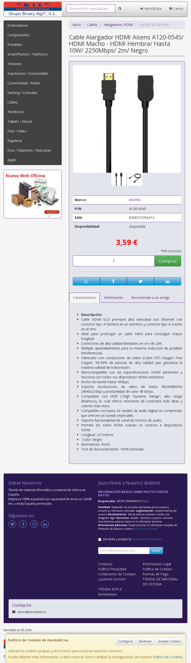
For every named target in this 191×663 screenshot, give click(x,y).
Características (84, 297)
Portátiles (14, 44)
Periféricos (15, 112)
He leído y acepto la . (133, 539)
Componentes (18, 35)
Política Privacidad (112, 569)
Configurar (125, 641)
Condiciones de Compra (116, 574)
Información (113, 297)
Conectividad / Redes (23, 83)
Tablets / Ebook (19, 121)
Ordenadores (17, 25)
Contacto (105, 564)
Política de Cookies (167, 657)
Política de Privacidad (145, 528)
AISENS (135, 199)
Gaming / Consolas (22, 92)
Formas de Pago (156, 574)
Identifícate (151, 8)
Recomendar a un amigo (150, 297)
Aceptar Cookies (169, 641)
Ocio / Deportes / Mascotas (29, 150)
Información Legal (157, 564)
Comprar (167, 261)
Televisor (14, 63)
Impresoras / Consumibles (27, 73)
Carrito (176, 8)
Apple (11, 160)
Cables (12, 102)
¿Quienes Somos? (112, 579)
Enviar (156, 550)
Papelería (14, 140)
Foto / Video (17, 131)
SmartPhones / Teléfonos (27, 54)
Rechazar (145, 641)
